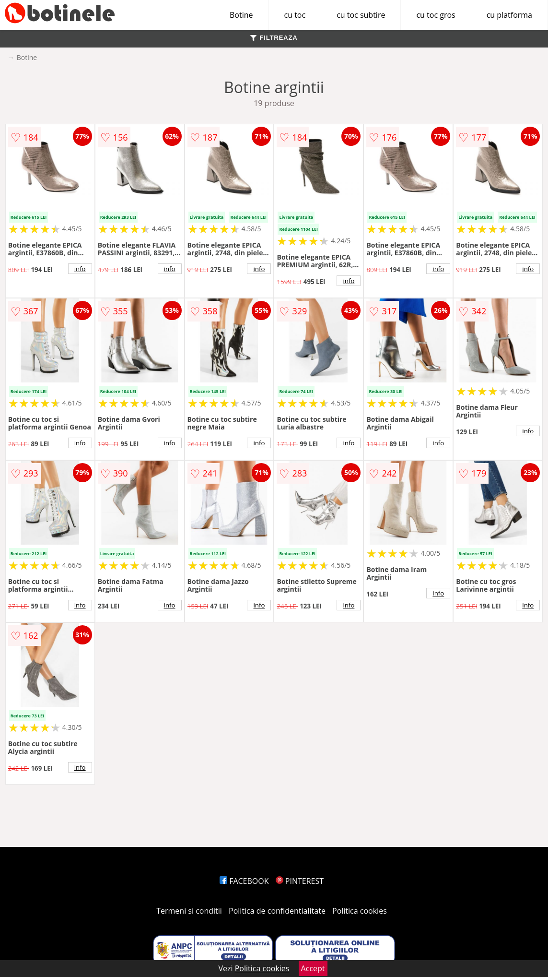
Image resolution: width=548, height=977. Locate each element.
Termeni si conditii (189, 911)
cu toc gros (435, 15)
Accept (313, 968)
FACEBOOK (244, 881)
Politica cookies (359, 911)
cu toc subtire (361, 15)
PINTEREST (300, 881)
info (80, 268)
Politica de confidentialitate (277, 911)
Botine (241, 15)
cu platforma (509, 15)
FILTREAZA (273, 37)
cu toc (295, 15)
